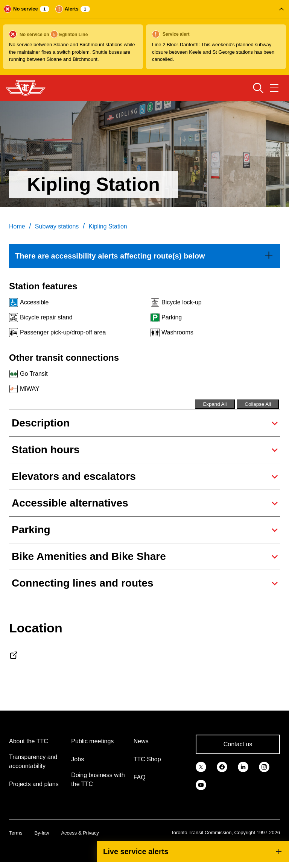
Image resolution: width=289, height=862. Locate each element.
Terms (15, 833)
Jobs (77, 759)
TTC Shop (147, 759)
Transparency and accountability (33, 761)
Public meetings (92, 741)
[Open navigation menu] (274, 88)
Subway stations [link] (57, 226)
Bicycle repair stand (46, 317)
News (141, 741)
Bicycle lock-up (181, 302)
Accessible (34, 302)
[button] (144, 37)
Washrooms (177, 332)
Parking (171, 317)
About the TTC (28, 741)
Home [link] (17, 226)
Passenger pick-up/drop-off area (63, 332)
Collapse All (258, 404)
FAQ (140, 777)
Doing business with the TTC (98, 779)
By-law (41, 833)
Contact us (238, 744)
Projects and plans (34, 784)
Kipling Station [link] (107, 226)
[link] (144, 256)
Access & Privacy (80, 833)
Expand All (215, 404)
